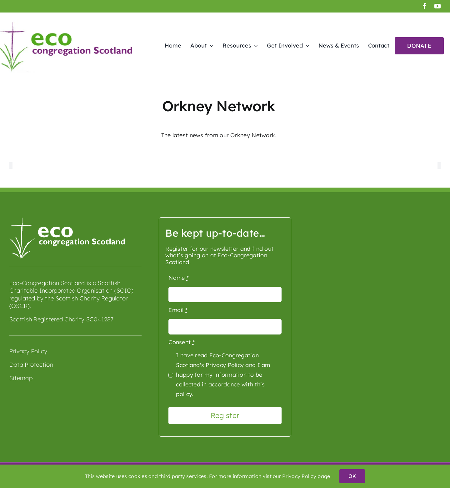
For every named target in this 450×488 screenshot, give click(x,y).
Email (178, 310)
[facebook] (425, 6)
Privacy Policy (28, 351)
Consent (181, 342)
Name (178, 277)
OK (352, 476)
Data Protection (31, 364)
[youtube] (437, 6)
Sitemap (20, 378)
